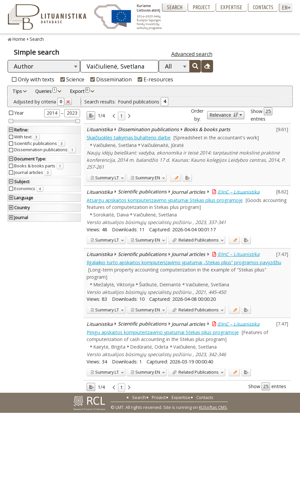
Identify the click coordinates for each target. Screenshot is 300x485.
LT (105, 178)
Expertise (231, 7)
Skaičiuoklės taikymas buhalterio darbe (129, 137)
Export (80, 91)
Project (201, 7)
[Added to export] (187, 178)
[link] (114, 116)
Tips (17, 91)
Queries (46, 91)
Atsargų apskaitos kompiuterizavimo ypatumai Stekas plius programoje (165, 200)
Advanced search (191, 54)
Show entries (261, 114)
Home (19, 39)
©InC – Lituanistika (238, 191)
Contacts (263, 7)
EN (145, 178)
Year (19, 113)
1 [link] (121, 116)
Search (174, 7)
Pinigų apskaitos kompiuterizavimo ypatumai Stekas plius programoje (163, 332)
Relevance (223, 115)
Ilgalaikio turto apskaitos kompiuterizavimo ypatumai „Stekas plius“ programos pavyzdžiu (184, 262)
